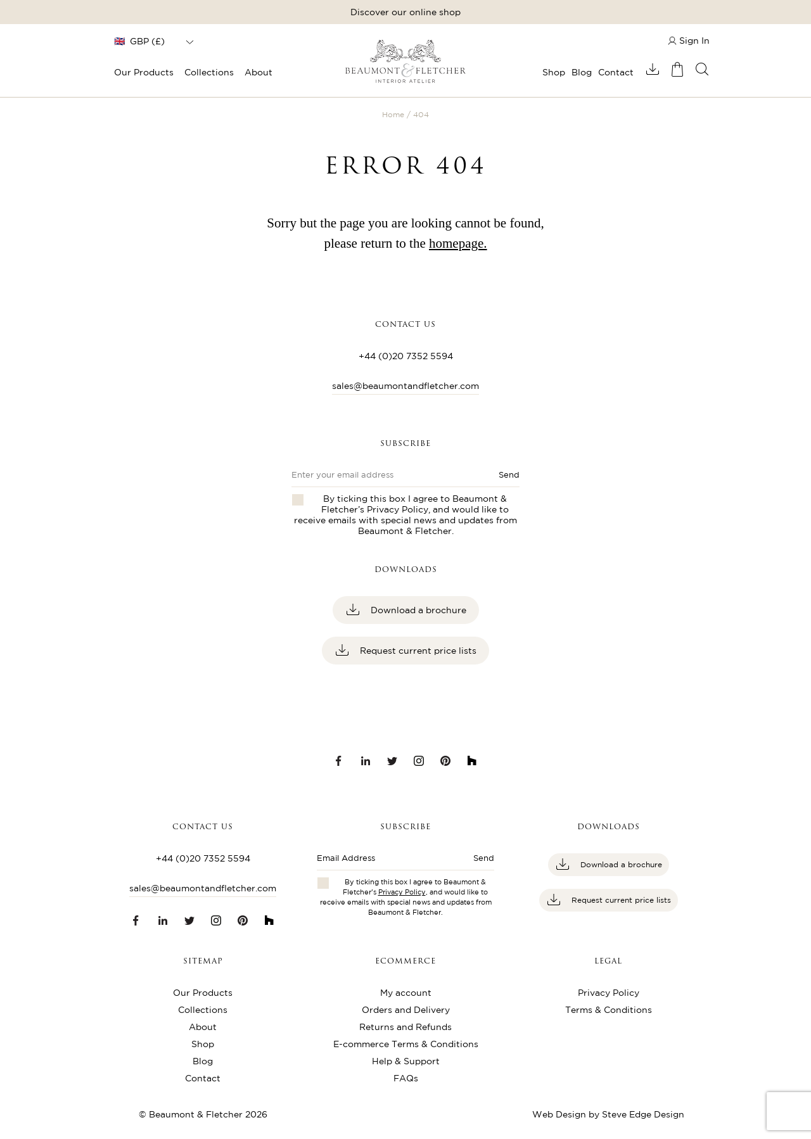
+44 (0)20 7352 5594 (406, 356)
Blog (582, 72)
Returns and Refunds (405, 1027)
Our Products (144, 72)
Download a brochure (417, 610)
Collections (209, 72)
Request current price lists (416, 651)
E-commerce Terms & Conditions (405, 1044)
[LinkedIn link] (365, 760)
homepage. (458, 243)
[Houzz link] (472, 760)
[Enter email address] (390, 861)
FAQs (405, 1078)
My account (405, 993)
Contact (616, 72)
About (258, 72)
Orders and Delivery (406, 1010)
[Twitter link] (392, 760)
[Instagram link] (418, 760)
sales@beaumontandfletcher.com (405, 386)
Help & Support (406, 1061)
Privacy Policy (397, 509)
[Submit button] (478, 861)
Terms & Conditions (608, 1010)
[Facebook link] (339, 760)
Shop (553, 72)
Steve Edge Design (643, 1114)
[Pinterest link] (445, 760)
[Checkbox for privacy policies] (323, 883)
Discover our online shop (405, 12)
